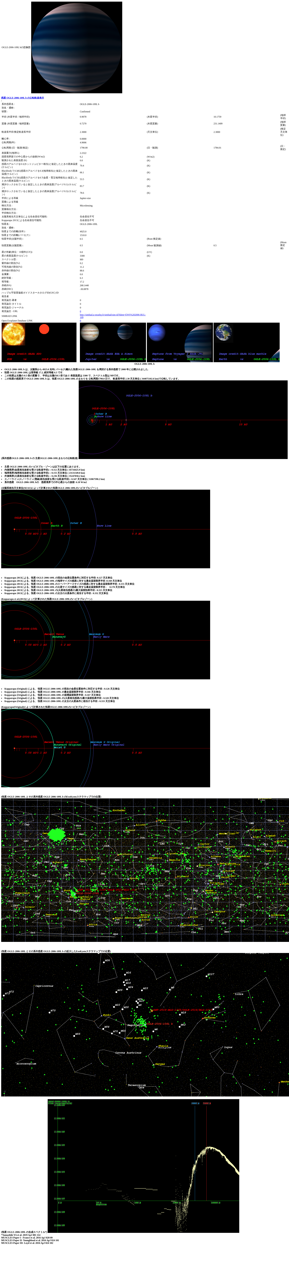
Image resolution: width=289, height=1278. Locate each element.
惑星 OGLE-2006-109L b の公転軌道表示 (22, 98)
